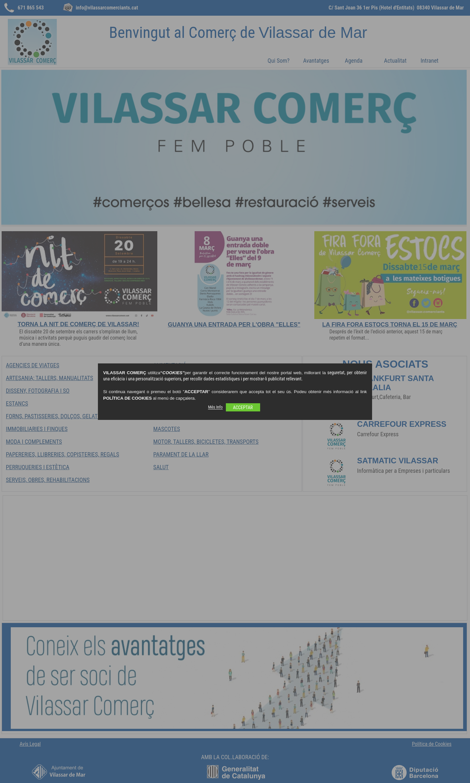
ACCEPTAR (243, 407)
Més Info (215, 407)
